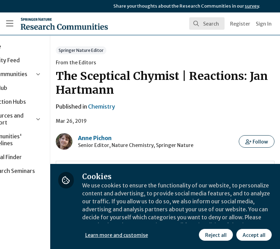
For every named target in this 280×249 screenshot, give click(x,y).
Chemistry (140, 106)
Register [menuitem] (240, 24)
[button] (257, 141)
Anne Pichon (133, 138)
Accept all (253, 235)
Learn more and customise (155, 235)
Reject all (215, 235)
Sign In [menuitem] (264, 24)
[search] (207, 23)
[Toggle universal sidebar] (9, 23)
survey (252, 6)
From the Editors (114, 62)
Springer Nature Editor (119, 50)
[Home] (64, 23)
